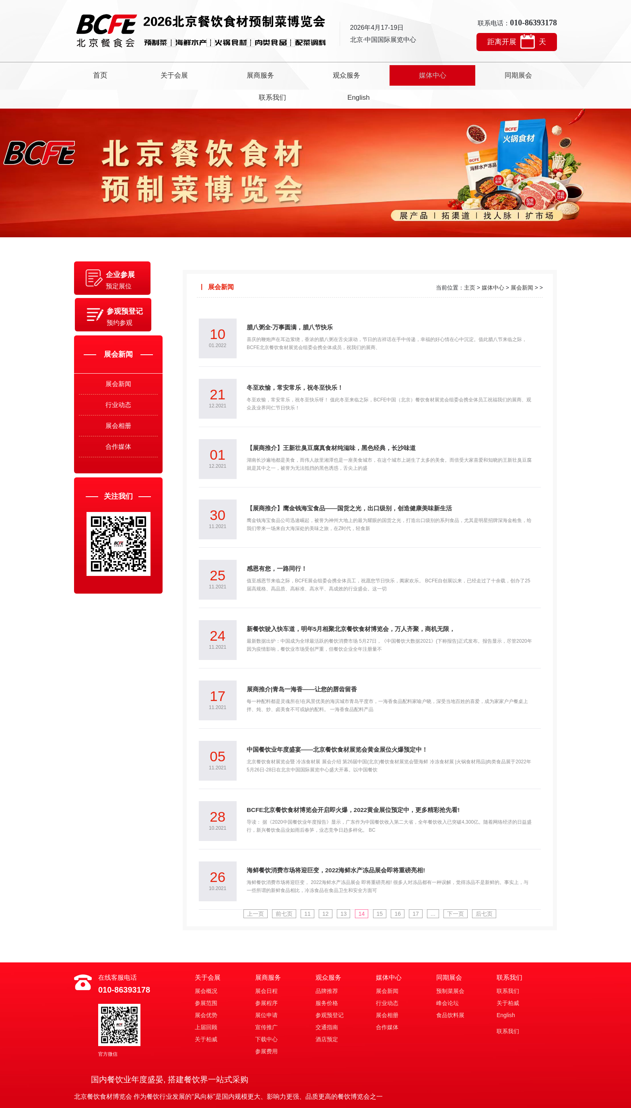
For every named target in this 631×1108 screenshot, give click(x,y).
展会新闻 (118, 370)
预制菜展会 (450, 968)
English (518, 74)
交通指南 (327, 1004)
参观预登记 (330, 992)
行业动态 (118, 395)
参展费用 (266, 1028)
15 (380, 891)
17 (418, 891)
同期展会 (402, 74)
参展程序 (266, 980)
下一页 (460, 891)
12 (323, 891)
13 (342, 891)
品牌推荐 (327, 968)
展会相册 (118, 419)
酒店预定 (327, 1016)
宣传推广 (266, 1004)
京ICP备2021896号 (343, 1097)
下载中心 (266, 1016)
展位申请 (266, 992)
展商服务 (228, 74)
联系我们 (460, 74)
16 (399, 891)
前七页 (279, 891)
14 (361, 891)
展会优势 (206, 992)
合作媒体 (118, 444)
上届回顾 (206, 1004)
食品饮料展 (450, 992)
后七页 (490, 891)
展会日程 (266, 968)
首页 (112, 74)
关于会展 (170, 74)
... (436, 891)
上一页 (249, 891)
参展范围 (206, 980)
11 (304, 891)
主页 (469, 265)
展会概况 (206, 968)
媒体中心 (344, 74)
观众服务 (286, 74)
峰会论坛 (447, 980)
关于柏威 (206, 1016)
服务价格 (327, 980)
